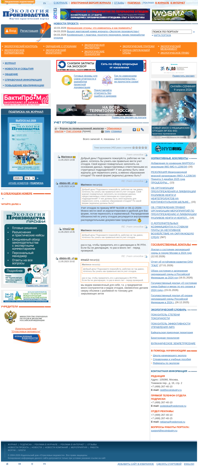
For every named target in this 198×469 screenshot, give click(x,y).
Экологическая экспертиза (94, 46)
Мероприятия (79, 447)
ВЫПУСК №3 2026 (26, 120)
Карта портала (162, 35)
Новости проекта (66, 23)
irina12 (67, 228)
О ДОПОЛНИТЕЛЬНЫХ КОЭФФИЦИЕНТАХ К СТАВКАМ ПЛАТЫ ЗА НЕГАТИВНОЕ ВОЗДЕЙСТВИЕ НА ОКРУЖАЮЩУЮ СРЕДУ (172, 230)
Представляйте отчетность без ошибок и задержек (105, 93)
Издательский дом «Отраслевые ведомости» (43, 455)
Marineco (66, 156)
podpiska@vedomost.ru (173, 405)
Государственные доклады (171, 244)
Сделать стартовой (169, 464)
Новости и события (19, 68)
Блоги (22, 450)
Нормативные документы (169, 158)
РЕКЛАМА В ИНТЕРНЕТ (72, 444)
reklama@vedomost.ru (172, 421)
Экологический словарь (168, 309)
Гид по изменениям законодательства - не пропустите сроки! (126, 78)
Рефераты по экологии (166, 363)
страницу (116, 131)
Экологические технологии (94, 53)
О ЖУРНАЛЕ (61, 3)
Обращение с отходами (61, 46)
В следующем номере (16, 193)
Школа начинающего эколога (169, 355)
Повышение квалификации (24, 85)
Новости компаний (56, 447)
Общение (11, 74)
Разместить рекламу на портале (129, 117)
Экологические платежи (138, 46)
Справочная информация (23, 79)
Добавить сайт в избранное (136, 464)
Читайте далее (10, 204)
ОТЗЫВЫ (119, 3)
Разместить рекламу (37, 285)
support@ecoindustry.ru (164, 430)
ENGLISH (189, 464)
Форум (12, 450)
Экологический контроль (21, 46)
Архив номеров (18, 183)
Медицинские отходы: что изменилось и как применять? (99, 27)
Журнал (10, 63)
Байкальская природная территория (172, 332)
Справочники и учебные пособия (172, 359)
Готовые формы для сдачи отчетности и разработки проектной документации (85, 81)
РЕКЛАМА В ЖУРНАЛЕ (46, 444)
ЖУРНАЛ (12, 444)
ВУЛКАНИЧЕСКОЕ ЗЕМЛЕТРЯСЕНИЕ (173, 343)
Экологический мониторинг (56, 51)
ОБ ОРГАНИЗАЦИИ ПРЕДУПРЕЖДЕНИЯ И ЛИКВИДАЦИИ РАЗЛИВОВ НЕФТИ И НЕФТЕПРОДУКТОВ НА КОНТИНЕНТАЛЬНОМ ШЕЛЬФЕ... (173, 194)
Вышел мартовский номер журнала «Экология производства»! (103, 31)
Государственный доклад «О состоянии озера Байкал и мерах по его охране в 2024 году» (174, 286)
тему (107, 131)
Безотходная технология (165, 337)
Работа (94, 447)
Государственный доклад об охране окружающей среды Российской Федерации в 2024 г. (171, 299)
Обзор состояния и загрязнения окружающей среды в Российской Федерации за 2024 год (170, 274)
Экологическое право (174, 53)
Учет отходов (73, 131)
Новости (36, 447)
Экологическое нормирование (14, 51)
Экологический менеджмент (170, 47)
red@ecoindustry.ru (171, 390)
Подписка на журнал (26, 111)
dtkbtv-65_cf (66, 183)
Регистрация (29, 30)
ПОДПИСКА (26, 444)
